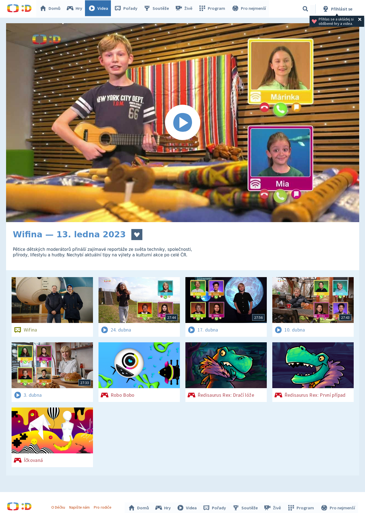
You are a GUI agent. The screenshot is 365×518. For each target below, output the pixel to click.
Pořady (127, 9)
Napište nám (80, 506)
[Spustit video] (182, 122)
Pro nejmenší (249, 9)
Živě (185, 9)
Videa (99, 9)
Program (212, 9)
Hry (76, 9)
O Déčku (59, 506)
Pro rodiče (103, 506)
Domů (51, 9)
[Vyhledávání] (305, 9)
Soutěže (157, 9)
